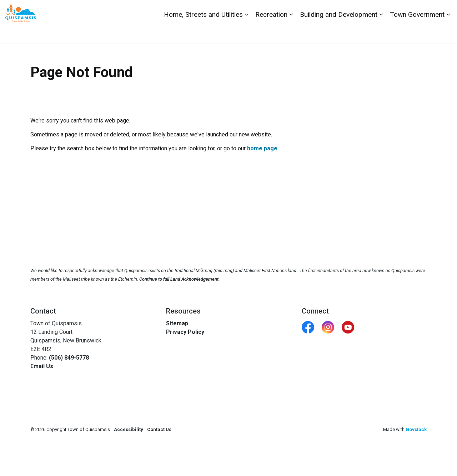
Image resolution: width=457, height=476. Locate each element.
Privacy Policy (185, 332)
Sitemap (177, 323)
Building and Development (338, 32)
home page (262, 148)
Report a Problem (411, 11)
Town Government (417, 32)
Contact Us (372, 11)
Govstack (416, 429)
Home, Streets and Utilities (203, 32)
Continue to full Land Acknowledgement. (179, 279)
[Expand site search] (444, 10)
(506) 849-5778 (69, 357)
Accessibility (128, 429)
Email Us (41, 366)
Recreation (271, 32)
